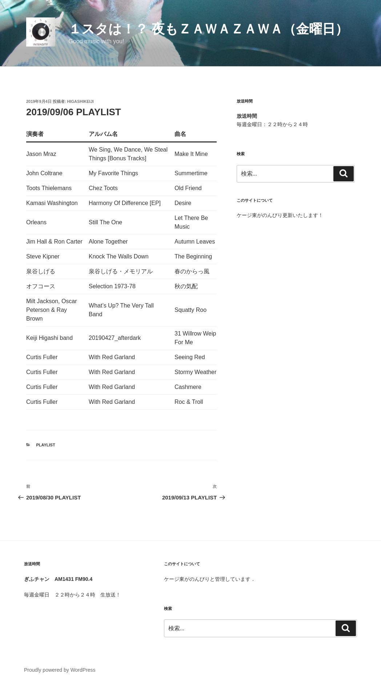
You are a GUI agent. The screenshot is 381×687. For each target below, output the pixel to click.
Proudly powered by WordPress (60, 670)
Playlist (45, 445)
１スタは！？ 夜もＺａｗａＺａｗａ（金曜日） (208, 28)
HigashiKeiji (80, 101)
